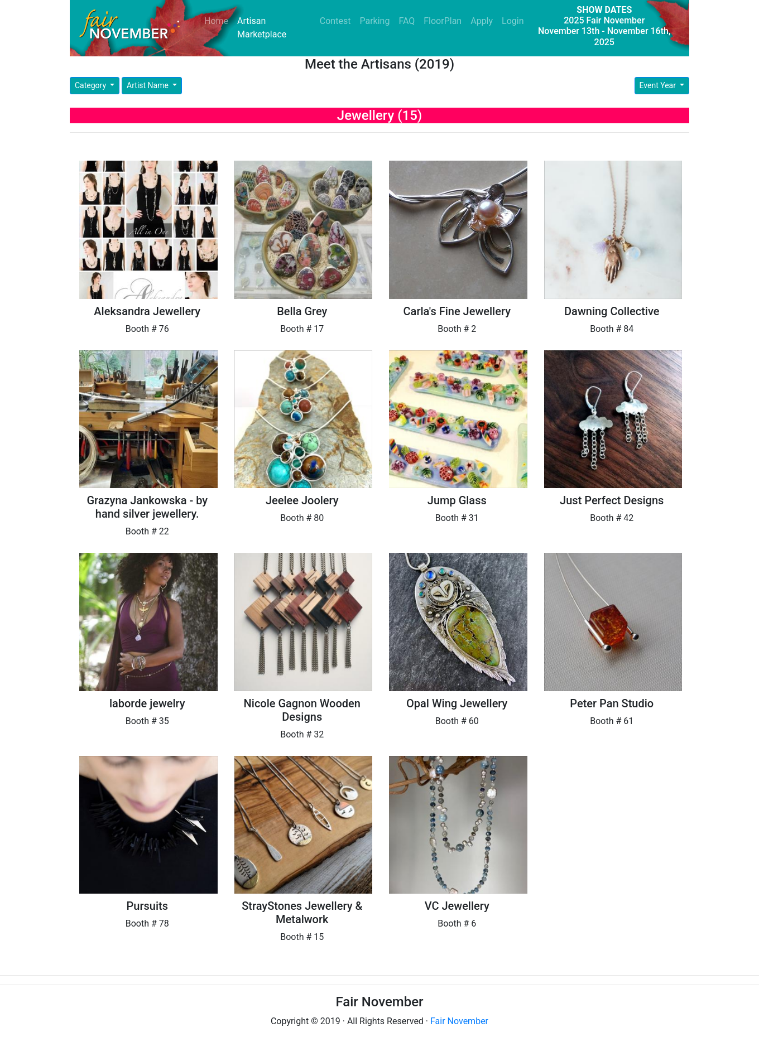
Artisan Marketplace (261, 28)
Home (218, 20)
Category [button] (91, 85)
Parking (374, 21)
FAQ (406, 21)
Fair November (459, 1021)
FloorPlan (443, 21)
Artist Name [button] (148, 85)
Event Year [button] (659, 85)
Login (512, 21)
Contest (335, 21)
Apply (481, 21)
